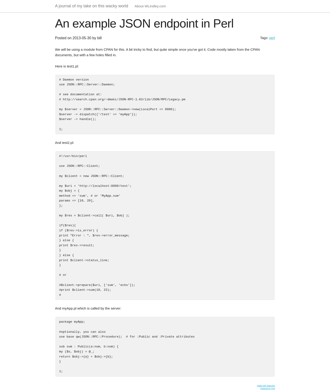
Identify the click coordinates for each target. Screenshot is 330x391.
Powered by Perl (267, 388)
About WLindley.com (150, 6)
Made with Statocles (266, 386)
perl (272, 38)
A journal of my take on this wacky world (91, 6)
